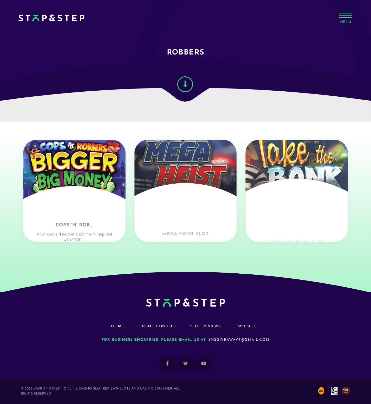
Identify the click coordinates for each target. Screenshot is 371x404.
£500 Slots (247, 326)
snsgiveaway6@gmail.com (238, 340)
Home (117, 326)
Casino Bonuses (157, 326)
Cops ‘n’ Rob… (74, 235)
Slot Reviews (205, 326)
